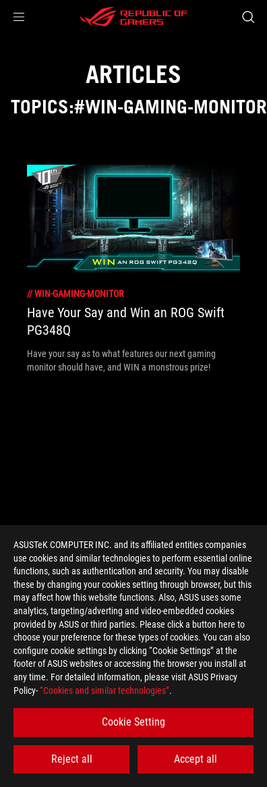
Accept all (195, 759)
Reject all (71, 759)
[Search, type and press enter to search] (247, 17)
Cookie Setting (133, 721)
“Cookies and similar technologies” (104, 690)
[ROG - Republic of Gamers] (133, 17)
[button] (19, 17)
